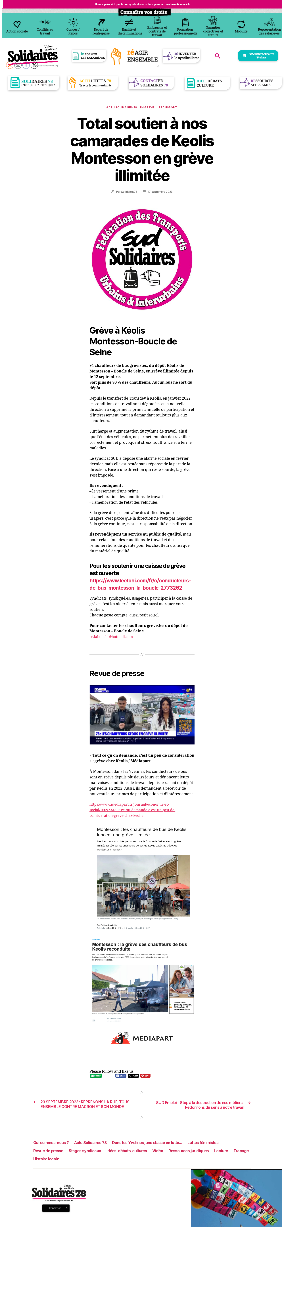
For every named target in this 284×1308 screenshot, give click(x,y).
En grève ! (148, 107)
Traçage (41, 1172)
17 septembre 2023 (160, 192)
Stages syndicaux (91, 1163)
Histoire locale (69, 1172)
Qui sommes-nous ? (53, 1155)
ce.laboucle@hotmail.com (112, 644)
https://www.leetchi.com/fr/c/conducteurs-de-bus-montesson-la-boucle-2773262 (140, 588)
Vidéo (172, 1163)
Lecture (241, 1163)
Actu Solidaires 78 (121, 107)
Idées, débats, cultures (137, 1163)
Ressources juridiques (205, 1163)
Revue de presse (50, 1163)
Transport (169, 107)
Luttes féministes (223, 1155)
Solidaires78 (128, 192)
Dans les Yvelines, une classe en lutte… (160, 1155)
